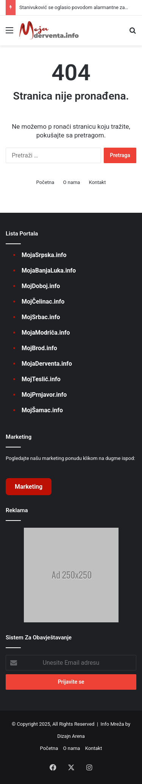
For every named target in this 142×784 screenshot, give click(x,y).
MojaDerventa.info (47, 363)
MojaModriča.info (46, 332)
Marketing (28, 486)
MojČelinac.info (43, 301)
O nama (71, 182)
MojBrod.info (39, 348)
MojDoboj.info (41, 286)
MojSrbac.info (41, 317)
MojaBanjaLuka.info (49, 270)
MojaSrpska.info (44, 255)
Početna (45, 182)
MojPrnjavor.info (44, 394)
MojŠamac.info (42, 410)
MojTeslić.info (41, 379)
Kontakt (97, 182)
